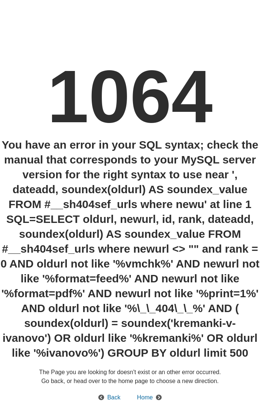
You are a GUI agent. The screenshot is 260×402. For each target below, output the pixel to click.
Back (114, 397)
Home (145, 397)
